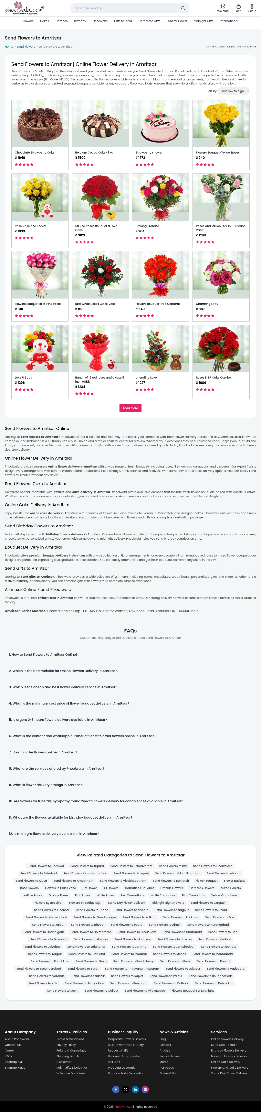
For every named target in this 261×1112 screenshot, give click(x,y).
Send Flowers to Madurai (129, 954)
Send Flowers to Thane (92, 910)
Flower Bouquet (207, 881)
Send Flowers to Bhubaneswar (210, 976)
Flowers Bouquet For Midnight (193, 991)
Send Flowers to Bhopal (87, 925)
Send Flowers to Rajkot (127, 976)
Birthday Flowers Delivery (228, 1050)
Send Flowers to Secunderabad (39, 969)
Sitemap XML (14, 1062)
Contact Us (13, 1045)
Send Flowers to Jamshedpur (174, 947)
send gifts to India (164, 445)
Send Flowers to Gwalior (91, 939)
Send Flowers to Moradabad (212, 954)
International (229, 21)
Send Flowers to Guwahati (48, 939)
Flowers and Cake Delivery (229, 1068)
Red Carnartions (132, 895)
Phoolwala (121, 1107)
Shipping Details (68, 1056)
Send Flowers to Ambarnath (73, 881)
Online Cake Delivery (225, 1062)
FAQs (8, 1056)
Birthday (80, 21)
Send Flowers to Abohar (224, 873)
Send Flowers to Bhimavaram (132, 866)
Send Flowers (26, 47)
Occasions (100, 21)
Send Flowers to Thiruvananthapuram (132, 969)
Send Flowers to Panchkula (50, 961)
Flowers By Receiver (48, 903)
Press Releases (169, 1056)
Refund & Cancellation (72, 1050)
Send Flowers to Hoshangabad (85, 873)
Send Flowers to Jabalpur (43, 947)
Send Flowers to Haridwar (133, 939)
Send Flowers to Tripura (87, 866)
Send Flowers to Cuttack (171, 983)
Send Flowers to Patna (127, 925)
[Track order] (222, 8)
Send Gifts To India (224, 1045)
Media (163, 1062)
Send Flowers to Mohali (169, 954)
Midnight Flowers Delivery (229, 1056)
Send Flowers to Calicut (101, 991)
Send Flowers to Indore (214, 939)
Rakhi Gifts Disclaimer (71, 1068)
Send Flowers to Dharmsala (212, 866)
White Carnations (163, 895)
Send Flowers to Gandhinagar (95, 917)
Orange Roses (59, 895)
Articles (164, 1050)
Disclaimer (64, 1062)
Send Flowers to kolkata (140, 917)
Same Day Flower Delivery (126, 903)
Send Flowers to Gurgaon (209, 903)
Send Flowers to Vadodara (225, 969)
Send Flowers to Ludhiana (87, 954)
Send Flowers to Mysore (131, 910)
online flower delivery (127, 445)
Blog (162, 1039)
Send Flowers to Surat (82, 969)
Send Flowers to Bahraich (171, 881)
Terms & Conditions (70, 1039)
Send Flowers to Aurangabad (208, 925)
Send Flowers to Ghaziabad (182, 932)
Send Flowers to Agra (220, 917)
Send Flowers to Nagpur (172, 910)
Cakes (44, 21)
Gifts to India (123, 21)
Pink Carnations (193, 895)
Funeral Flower (177, 21)
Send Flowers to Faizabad (38, 873)
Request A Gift (118, 1050)
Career (10, 1050)
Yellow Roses (33, 895)
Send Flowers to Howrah (174, 939)
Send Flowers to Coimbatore (91, 932)
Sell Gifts (114, 1062)
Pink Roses (82, 895)
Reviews (165, 1045)
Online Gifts (167, 1073)
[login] (252, 8)
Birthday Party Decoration (126, 1073)
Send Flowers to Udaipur (183, 969)
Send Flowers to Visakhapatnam (123, 881)
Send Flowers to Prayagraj (128, 983)
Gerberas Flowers (201, 888)
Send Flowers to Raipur (166, 976)
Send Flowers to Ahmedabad (46, 917)
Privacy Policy (66, 1045)
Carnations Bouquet (139, 888)
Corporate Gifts (149, 21)
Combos (61, 21)
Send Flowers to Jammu (129, 947)
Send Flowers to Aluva (31, 881)
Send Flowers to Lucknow (181, 917)
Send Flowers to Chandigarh (43, 932)
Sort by (212, 91)
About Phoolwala (17, 1039)
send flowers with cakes (108, 496)
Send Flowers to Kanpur (45, 954)
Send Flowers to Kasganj (131, 873)
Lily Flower (89, 888)
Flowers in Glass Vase (60, 888)
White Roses (105, 895)
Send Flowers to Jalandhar (86, 947)
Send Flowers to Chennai (52, 910)
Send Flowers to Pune (175, 961)
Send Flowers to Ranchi (213, 961)
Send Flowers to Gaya (91, 961)
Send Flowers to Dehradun (213, 983)
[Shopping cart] (238, 8)
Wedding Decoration (122, 1068)
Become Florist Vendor (124, 1056)
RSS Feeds (166, 1068)
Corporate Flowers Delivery (127, 1039)
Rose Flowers (29, 888)
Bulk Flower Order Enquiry (126, 1045)
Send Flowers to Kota (43, 983)
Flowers (28, 21)
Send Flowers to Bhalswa (46, 866)
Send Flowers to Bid (173, 866)
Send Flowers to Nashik (88, 976)
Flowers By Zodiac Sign (85, 903)
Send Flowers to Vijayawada (145, 991)
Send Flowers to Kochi (62, 991)
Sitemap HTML (15, 1068)
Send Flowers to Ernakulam (137, 932)
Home (9, 47)
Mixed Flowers (231, 888)
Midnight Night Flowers (168, 903)
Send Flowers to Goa (223, 932)
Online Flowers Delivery (227, 1039)
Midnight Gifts (203, 21)
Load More (130, 408)
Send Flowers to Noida (211, 910)
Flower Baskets (234, 881)
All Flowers (110, 888)
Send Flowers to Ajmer (165, 925)
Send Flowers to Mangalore (84, 983)
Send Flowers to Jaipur (48, 925)
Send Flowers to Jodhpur (218, 947)
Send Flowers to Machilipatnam (177, 873)
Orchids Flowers (171, 888)
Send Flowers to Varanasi (47, 976)
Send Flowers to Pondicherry (133, 961)
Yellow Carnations (224, 895)
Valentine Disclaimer (71, 1073)
